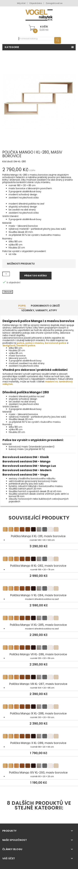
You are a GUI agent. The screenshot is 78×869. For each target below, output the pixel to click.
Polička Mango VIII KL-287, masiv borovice (39, 677)
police (20, 343)
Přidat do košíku (35, 275)
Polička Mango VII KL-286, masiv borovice (39, 648)
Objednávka (35, 3)
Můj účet (21, 3)
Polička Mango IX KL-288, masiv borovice (39, 707)
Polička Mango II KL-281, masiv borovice (39, 530)
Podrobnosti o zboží (45, 305)
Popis (22, 305)
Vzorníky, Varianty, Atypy (39, 310)
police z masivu (34, 343)
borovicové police (55, 343)
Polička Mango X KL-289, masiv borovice (39, 736)
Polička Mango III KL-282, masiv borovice (39, 559)
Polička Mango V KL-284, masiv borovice (39, 589)
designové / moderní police (19, 345)
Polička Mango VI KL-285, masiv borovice (39, 618)
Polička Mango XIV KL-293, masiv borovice (39, 766)
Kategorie (12, 47)
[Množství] (6, 274)
